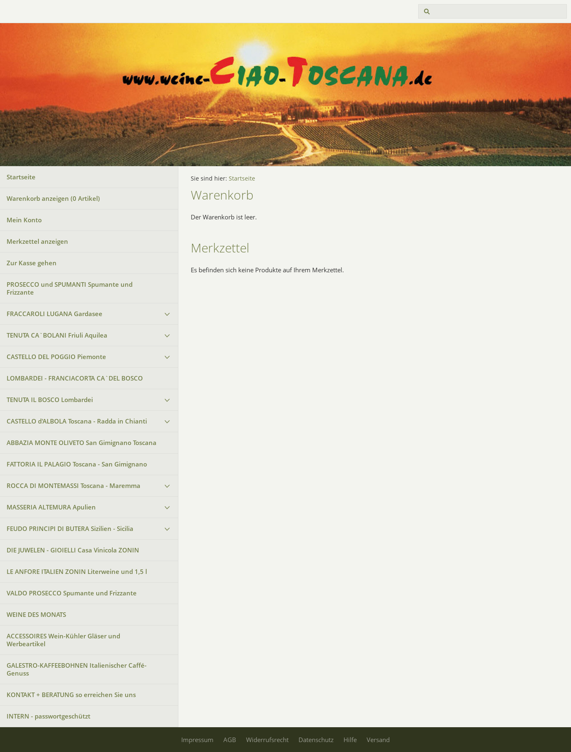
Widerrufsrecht (267, 739)
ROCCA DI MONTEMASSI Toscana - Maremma (73, 485)
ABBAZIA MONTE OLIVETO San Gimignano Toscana (81, 442)
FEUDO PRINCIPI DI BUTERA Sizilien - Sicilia (70, 528)
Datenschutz (316, 739)
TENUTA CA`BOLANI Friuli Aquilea (57, 335)
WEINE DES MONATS (36, 614)
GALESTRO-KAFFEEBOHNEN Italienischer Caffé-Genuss (77, 669)
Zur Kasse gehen (32, 263)
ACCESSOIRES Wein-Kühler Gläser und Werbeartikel (63, 640)
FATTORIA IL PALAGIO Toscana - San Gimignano (77, 464)
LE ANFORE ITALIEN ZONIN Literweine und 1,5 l (77, 571)
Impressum (197, 739)
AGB (229, 739)
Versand (378, 739)
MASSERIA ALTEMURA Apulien (51, 507)
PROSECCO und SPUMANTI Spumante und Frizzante (70, 288)
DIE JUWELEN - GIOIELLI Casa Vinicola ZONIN (73, 550)
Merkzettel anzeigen (37, 241)
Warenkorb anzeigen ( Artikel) (53, 198)
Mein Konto (24, 220)
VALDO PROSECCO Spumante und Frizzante (72, 593)
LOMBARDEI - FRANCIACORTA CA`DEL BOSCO (75, 378)
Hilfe (350, 739)
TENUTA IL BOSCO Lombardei (50, 399)
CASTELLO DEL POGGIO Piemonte (56, 356)
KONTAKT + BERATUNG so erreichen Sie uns (74, 694)
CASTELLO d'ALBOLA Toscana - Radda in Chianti (77, 421)
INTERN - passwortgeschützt (48, 716)
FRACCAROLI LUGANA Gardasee (54, 313)
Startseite (21, 177)
